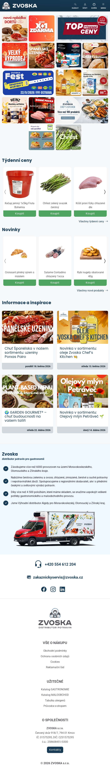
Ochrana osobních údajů (55, 656)
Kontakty (55, 750)
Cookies (55, 661)
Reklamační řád (55, 667)
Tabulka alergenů (55, 700)
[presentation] (5, 192)
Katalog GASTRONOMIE (55, 689)
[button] (85, 5)
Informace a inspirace (26, 302)
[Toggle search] (75, 5)
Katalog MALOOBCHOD (55, 694)
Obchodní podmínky (55, 650)
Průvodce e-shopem (55, 705)
